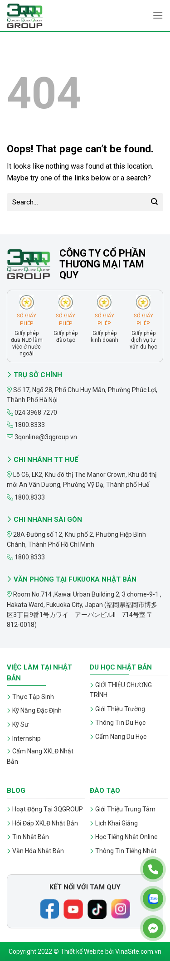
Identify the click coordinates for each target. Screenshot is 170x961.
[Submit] (154, 202)
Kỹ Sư (20, 724)
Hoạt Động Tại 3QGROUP (47, 809)
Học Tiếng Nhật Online (126, 836)
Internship (26, 738)
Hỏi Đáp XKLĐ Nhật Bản (45, 823)
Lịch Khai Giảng (116, 823)
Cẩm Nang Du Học (120, 736)
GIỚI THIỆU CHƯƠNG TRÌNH (121, 690)
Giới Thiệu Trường (120, 709)
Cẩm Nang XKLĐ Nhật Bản (40, 756)
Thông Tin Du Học (120, 722)
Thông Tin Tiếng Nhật (125, 850)
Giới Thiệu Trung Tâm (125, 809)
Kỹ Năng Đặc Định (37, 710)
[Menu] (157, 15)
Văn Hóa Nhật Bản (38, 850)
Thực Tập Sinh (33, 696)
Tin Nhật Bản (30, 836)
